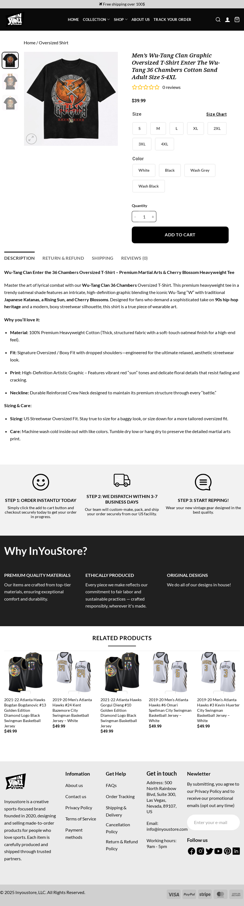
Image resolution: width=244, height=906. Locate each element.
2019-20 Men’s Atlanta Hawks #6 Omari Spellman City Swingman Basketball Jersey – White (170, 710)
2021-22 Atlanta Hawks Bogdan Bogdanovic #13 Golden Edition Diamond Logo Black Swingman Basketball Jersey (25, 712)
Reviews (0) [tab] (134, 258)
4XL (164, 144)
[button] (218, 19)
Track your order (172, 19)
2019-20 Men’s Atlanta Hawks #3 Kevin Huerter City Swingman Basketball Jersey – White (218, 710)
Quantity (139, 205)
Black (170, 170)
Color (138, 158)
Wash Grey (199, 170)
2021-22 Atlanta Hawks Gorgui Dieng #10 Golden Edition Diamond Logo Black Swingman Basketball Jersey (121, 712)
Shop (121, 19)
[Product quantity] (144, 216)
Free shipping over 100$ (122, 4)
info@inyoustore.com (167, 829)
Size (180, 114)
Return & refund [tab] (63, 258)
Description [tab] (19, 258)
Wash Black (148, 186)
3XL (141, 144)
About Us (140, 19)
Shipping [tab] (103, 258)
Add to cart (180, 234)
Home (73, 19)
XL (195, 128)
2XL (217, 128)
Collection (96, 19)
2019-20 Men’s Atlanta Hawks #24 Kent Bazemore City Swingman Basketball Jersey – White (72, 710)
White (143, 170)
